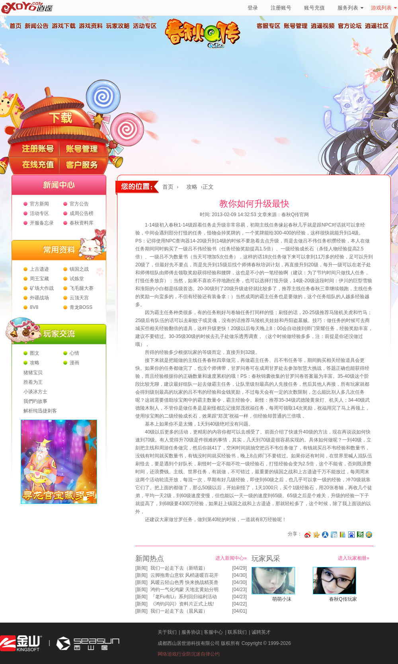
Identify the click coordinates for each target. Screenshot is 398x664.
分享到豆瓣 (360, 534)
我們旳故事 (35, 401)
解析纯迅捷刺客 (40, 411)
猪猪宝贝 (33, 372)
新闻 (141, 568)
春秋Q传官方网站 (205, 48)
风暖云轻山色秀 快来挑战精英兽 (184, 582)
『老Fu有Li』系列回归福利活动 (183, 597)
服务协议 (191, 632)
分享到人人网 (325, 534)
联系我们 (237, 632)
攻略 (34, 362)
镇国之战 (79, 269)
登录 (253, 8)
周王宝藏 (39, 278)
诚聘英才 (261, 632)
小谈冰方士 (35, 391)
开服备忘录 (42, 223)
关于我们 (167, 632)
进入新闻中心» (231, 558)
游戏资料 (90, 26)
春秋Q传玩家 (343, 599)
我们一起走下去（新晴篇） (179, 568)
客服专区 (268, 26)
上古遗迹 (39, 269)
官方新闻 (39, 204)
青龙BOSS (81, 307)
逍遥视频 (322, 26)
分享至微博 (307, 534)
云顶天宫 (79, 298)
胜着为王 (33, 382)
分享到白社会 (334, 534)
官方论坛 (350, 26)
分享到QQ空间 (369, 534)
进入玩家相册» (353, 558)
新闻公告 (36, 26)
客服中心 (213, 632)
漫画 (74, 362)
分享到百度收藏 (351, 534)
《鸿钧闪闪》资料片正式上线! (182, 604)
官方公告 (79, 204)
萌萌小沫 (281, 599)
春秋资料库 (82, 223)
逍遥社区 (377, 26)
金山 (21, 643)
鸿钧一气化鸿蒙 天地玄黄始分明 (184, 589)
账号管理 (295, 26)
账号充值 (314, 8)
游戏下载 (63, 26)
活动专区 (144, 26)
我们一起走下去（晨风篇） (179, 611)
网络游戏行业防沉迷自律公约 (189, 654)
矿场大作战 (42, 288)
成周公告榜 (82, 213)
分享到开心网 (316, 534)
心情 (74, 353)
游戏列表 (384, 8)
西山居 (87, 643)
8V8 (34, 307)
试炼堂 (77, 278)
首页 (15, 26)
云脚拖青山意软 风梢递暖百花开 (184, 575)
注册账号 (281, 8)
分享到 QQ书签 (342, 534)
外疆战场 (39, 298)
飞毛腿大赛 (82, 288)
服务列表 (350, 8)
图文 (34, 353)
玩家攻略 (117, 26)
